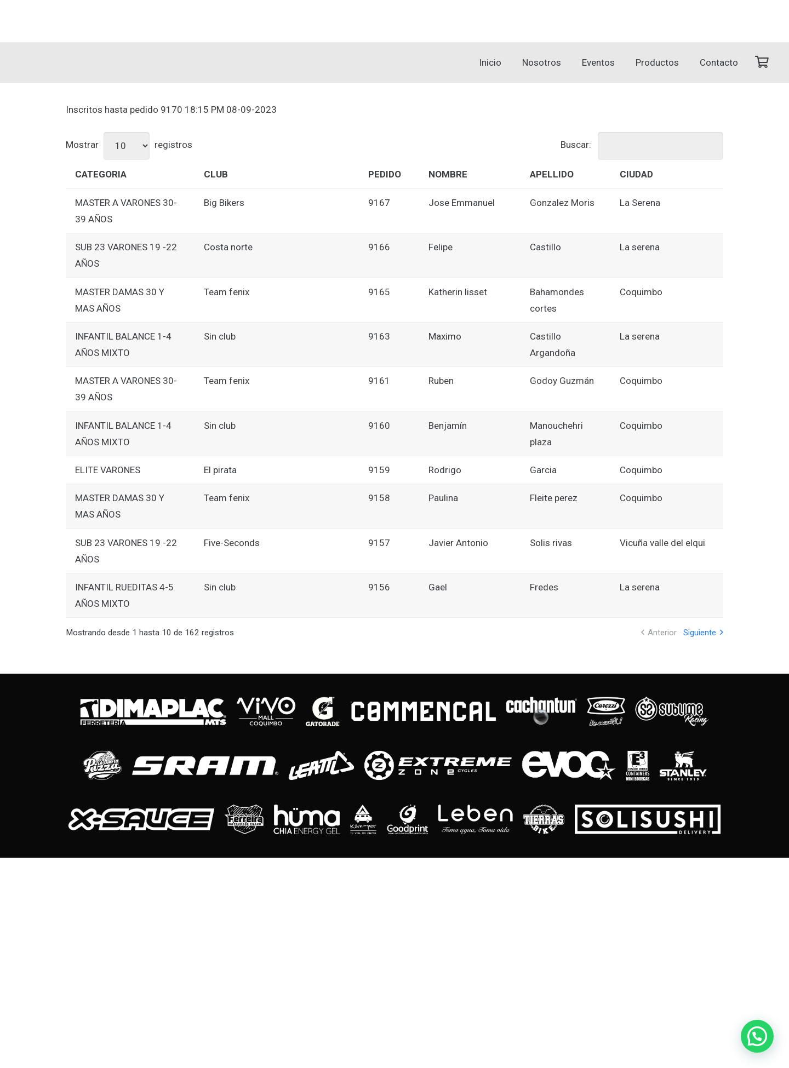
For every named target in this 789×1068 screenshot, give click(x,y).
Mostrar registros (129, 144)
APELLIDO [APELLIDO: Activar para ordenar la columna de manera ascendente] (552, 174)
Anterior (662, 633)
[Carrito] (761, 62)
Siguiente (699, 633)
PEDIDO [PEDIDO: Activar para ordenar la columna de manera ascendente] (384, 174)
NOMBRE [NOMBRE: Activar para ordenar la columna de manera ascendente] (447, 174)
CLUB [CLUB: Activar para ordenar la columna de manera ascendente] (216, 174)
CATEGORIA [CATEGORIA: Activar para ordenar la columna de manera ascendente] (101, 174)
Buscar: (642, 144)
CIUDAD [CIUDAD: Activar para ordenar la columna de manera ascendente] (636, 174)
